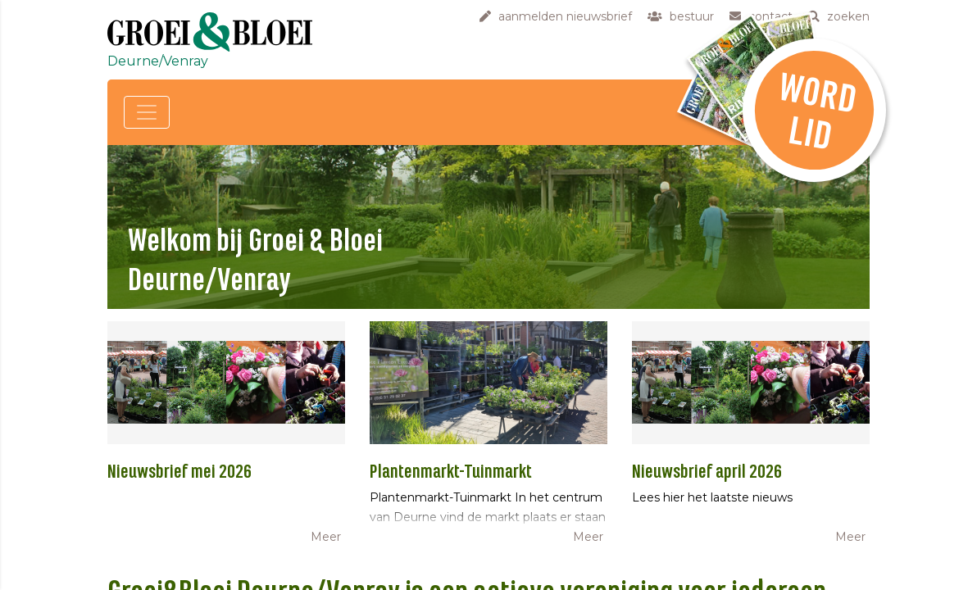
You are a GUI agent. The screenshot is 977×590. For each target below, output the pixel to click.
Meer (326, 536)
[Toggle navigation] (147, 112)
